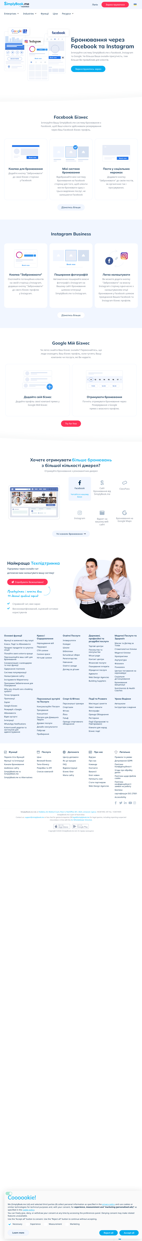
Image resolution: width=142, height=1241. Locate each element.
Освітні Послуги (71, 635)
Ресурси (67, 13)
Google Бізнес (10, 705)
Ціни (55, 13)
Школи (66, 647)
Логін (95, 4)
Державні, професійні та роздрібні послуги (99, 638)
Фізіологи (119, 663)
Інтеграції (9, 720)
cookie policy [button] (28, 1209)
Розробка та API (44, 768)
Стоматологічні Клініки (126, 649)
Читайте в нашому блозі (80, 495)
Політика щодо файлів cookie (125, 777)
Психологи (120, 667)
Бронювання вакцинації (121, 683)
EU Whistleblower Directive (81, 820)
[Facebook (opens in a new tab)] (117, 803)
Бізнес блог (68, 771)
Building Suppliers (97, 681)
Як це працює (69, 760)
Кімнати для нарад (98, 727)
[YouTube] (131, 803)
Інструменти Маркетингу (16, 679)
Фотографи (94, 710)
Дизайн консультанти (47, 726)
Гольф (65, 718)
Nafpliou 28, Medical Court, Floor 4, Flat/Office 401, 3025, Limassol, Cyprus (67, 812)
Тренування (42, 710)
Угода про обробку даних (123, 771)
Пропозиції (9, 698)
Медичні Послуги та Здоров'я (126, 637)
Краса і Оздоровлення (45, 637)
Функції (45, 13)
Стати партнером (97, 782)
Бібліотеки (68, 651)
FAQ (65, 764)
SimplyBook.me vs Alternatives (18, 777)
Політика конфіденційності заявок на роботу (123, 784)
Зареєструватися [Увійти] (115, 4)
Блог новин (94, 775)
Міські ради (94, 655)
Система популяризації (15, 672)
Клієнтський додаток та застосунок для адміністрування (15, 729)
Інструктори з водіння (125, 707)
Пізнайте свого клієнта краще (18, 653)
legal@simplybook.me (81, 817)
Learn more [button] (18, 1232)
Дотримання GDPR (123, 760)
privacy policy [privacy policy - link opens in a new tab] (108, 1204)
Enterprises (11, 13)
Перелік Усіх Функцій (14, 757)
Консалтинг (42, 713)
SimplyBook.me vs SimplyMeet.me (12, 772)
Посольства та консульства (95, 650)
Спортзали (68, 707)
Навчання (67, 662)
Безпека (118, 790)
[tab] (80, 489)
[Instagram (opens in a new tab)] (135, 803)
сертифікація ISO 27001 (126, 793)
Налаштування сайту (14, 676)
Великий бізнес (44, 760)
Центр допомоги (70, 757)
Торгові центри (96, 646)
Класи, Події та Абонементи (17, 644)
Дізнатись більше (71, 207)
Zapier (7, 702)
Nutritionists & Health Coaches (125, 689)
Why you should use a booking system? (18, 690)
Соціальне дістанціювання (122, 677)
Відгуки (92, 757)
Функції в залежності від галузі (19, 640)
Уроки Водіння (123, 698)
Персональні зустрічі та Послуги (48, 700)
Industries (30, 13)
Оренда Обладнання (99, 714)
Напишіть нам (95, 778)
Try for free (71, 423)
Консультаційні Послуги (48, 706)
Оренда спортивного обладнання (73, 722)
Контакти (93, 768)
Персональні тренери (73, 703)
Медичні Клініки (122, 652)
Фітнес (66, 710)
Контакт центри (96, 659)
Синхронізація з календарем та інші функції (18, 664)
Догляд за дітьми (71, 669)
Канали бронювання (14, 764)
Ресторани (94, 718)
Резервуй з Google (13, 709)
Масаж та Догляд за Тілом (124, 644)
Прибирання (43, 734)
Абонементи (10, 713)
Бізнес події (94, 731)
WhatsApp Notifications (15, 723)
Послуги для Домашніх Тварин (48, 718)
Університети (69, 640)
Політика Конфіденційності (123, 765)
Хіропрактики (121, 656)
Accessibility (120, 797)
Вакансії (93, 771)
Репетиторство (70, 658)
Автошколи (120, 703)
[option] (34, 502)
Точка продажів (11, 695)
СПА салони (42, 650)
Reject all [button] (108, 1232)
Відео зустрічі (10, 716)
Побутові (41, 730)
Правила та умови (123, 757)
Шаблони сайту (11, 768)
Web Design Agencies (99, 677)
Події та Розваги (98, 698)
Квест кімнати (95, 707)
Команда (93, 764)
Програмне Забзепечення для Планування (18, 684)
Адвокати (93, 673)
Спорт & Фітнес (71, 698)
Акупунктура (121, 660)
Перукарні (42, 646)
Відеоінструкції (70, 768)
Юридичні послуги (98, 670)
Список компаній (45, 771)
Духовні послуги (44, 723)
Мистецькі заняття (98, 703)
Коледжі (67, 644)
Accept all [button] (129, 1232)
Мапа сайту (68, 775)
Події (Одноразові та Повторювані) (98, 722)
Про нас (92, 760)
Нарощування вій (45, 643)
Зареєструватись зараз (88, 69)
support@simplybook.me (34, 817)
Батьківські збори (71, 655)
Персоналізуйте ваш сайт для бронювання (18, 658)
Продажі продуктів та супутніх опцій (18, 648)
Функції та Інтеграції (14, 760)
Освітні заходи (70, 665)
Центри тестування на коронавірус (125, 671)
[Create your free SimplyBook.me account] (27, 582)
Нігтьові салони (44, 657)
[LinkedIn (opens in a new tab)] (126, 803)
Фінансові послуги (97, 662)
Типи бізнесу (43, 764)
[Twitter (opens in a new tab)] (121, 803)
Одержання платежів (14, 668)
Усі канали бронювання (69, 533)
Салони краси (43, 654)
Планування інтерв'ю (99, 666)
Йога (65, 714)
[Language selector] (135, 4)
